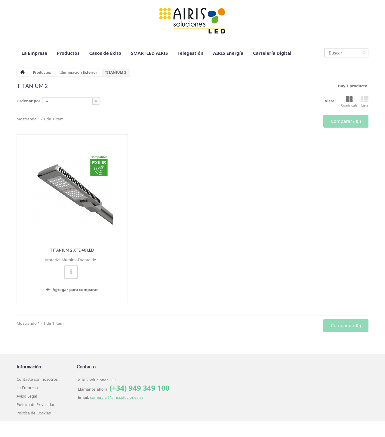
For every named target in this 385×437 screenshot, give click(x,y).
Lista (364, 101)
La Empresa (34, 53)
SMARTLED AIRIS (149, 53)
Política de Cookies (34, 413)
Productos (68, 53)
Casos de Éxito (105, 53)
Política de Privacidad (36, 404)
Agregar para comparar (75, 289)
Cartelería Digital (272, 53)
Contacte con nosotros (37, 379)
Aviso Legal (27, 396)
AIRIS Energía (228, 53)
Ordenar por (28, 101)
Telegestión (190, 53)
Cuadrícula (349, 101)
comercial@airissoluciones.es (116, 397)
